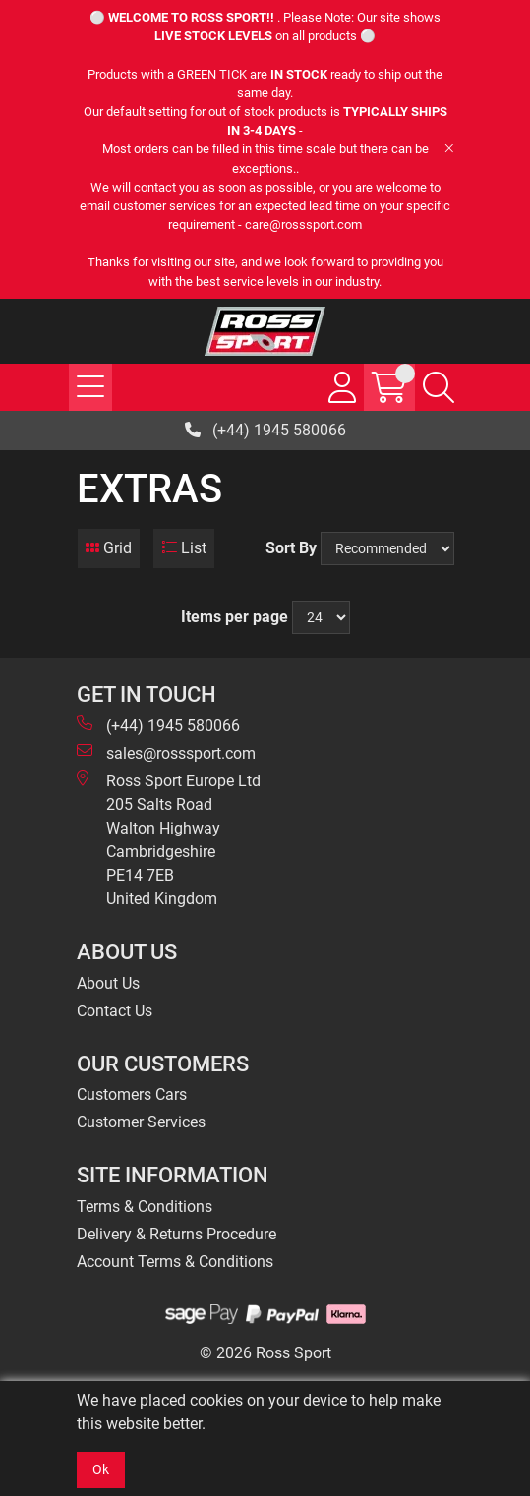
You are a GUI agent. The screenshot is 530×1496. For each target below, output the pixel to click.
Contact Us (114, 1011)
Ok (100, 1469)
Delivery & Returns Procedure (176, 1234)
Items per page (234, 616)
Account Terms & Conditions (175, 1261)
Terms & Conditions (144, 1206)
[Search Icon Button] (438, 387)
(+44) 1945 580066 (265, 430)
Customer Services (141, 1122)
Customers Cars (132, 1094)
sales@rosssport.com (166, 752)
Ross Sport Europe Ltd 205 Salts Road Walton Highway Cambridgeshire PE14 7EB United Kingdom (169, 839)
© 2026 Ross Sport (265, 1353)
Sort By (291, 548)
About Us (108, 983)
